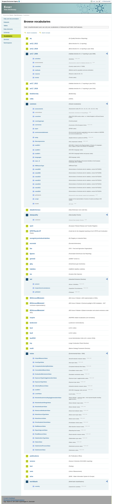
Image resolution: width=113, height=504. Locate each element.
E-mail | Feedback (9, 498)
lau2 (31, 333)
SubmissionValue (40, 450)
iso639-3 (37, 150)
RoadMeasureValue (40, 434)
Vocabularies (8, 36)
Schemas (6, 32)
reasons (37, 74)
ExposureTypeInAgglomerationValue (46, 378)
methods (37, 70)
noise (32, 353)
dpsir (36, 128)
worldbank (34, 481)
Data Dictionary (18, 15)
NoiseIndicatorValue (41, 406)
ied (31, 279)
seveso (32, 461)
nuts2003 (37, 169)
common (33, 104)
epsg (36, 137)
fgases (32, 253)
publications (34, 456)
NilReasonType (39, 165)
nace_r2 (37, 161)
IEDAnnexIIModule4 (37, 310)
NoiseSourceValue (40, 418)
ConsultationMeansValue (42, 370)
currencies (38, 124)
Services (6, 39)
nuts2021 (37, 187)
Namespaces (8, 43)
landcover (33, 323)
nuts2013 (37, 180)
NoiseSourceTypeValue (42, 414)
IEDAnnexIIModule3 (37, 303)
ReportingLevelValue (41, 430)
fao (31, 248)
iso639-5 (37, 153)
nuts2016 (37, 184)
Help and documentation (11, 19)
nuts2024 (37, 191)
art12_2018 (34, 49)
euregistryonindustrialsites (40, 238)
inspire (32, 317)
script (36, 199)
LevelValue (38, 393)
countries (38, 66)
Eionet (11, 15)
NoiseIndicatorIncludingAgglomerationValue (48, 397)
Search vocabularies (32, 32)
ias (31, 274)
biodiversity (34, 94)
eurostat (33, 243)
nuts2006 (37, 173)
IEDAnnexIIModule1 (37, 298)
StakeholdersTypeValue (42, 438)
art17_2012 (34, 83)
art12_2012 (34, 43)
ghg (31, 264)
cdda (31, 99)
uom (31, 471)
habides (33, 269)
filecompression (40, 141)
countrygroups (39, 121)
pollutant (37, 292)
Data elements (8, 29)
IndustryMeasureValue (41, 386)
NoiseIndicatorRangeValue (43, 402)
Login (93, 1)
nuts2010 (37, 176)
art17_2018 (34, 88)
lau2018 (32, 338)
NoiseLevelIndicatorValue (42, 410)
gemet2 (32, 259)
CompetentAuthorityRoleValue (44, 366)
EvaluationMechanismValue (43, 374)
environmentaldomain (41, 132)
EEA (11, 1)
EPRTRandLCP (35, 231)
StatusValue (38, 442)
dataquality (34, 215)
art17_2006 (34, 54)
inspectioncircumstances (42, 288)
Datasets (6, 22)
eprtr (31, 226)
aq (31, 38)
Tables (6, 25)
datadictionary (35, 210)
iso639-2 (37, 145)
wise (31, 476)
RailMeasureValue (40, 426)
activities (37, 58)
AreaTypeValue (39, 362)
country (37, 486)
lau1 (31, 328)
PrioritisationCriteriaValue (42, 422)
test (31, 466)
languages (38, 157)
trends (37, 77)
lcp (31, 343)
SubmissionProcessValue (42, 446)
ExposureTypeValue (41, 382)
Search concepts (46, 32)
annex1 (37, 284)
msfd (31, 348)
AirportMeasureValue (41, 358)
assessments (39, 109)
